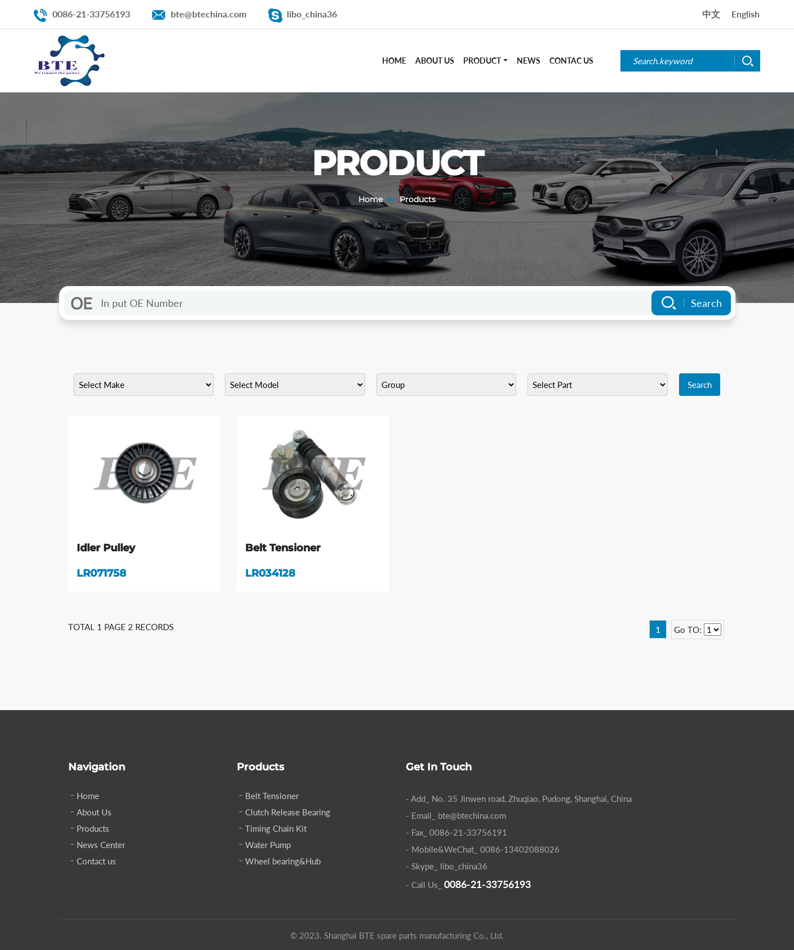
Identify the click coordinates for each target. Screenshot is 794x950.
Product (482, 60)
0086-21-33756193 (91, 13)
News (528, 60)
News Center (101, 845)
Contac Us (571, 60)
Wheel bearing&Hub (283, 861)
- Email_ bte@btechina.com (456, 815)
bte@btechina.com (208, 13)
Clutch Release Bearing (287, 812)
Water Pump (268, 845)
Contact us (96, 861)
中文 (711, 13)
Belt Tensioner (283, 548)
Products (93, 828)
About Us (434, 60)
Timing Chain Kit (276, 828)
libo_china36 (312, 13)
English (745, 13)
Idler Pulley (106, 548)
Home (394, 60)
